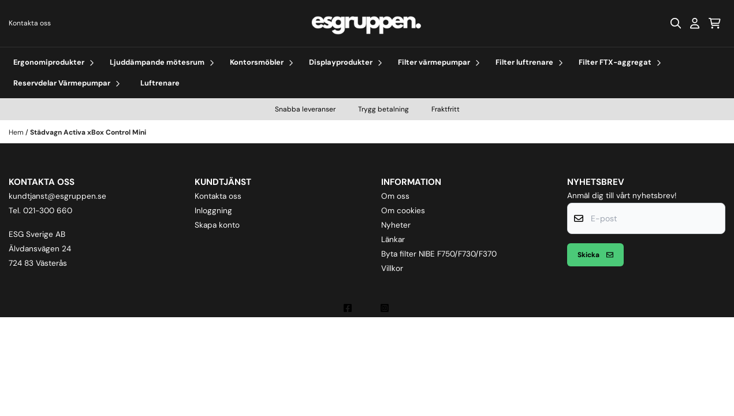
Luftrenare (160, 83)
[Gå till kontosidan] (694, 23)
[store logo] (366, 23)
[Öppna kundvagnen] (714, 23)
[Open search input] (675, 23)
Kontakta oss (30, 23)
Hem (17, 132)
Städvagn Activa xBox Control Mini (88, 132)
